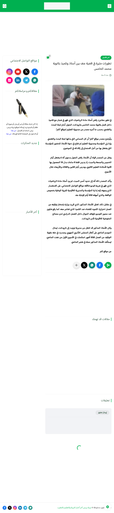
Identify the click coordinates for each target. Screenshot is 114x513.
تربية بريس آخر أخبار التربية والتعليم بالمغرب (74, 507)
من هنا (13, 130)
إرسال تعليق (102, 412)
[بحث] (4, 6)
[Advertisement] (57, 35)
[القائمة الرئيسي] (109, 6)
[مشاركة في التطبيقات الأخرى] (76, 265)
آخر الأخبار (105, 57)
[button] (100, 265)
